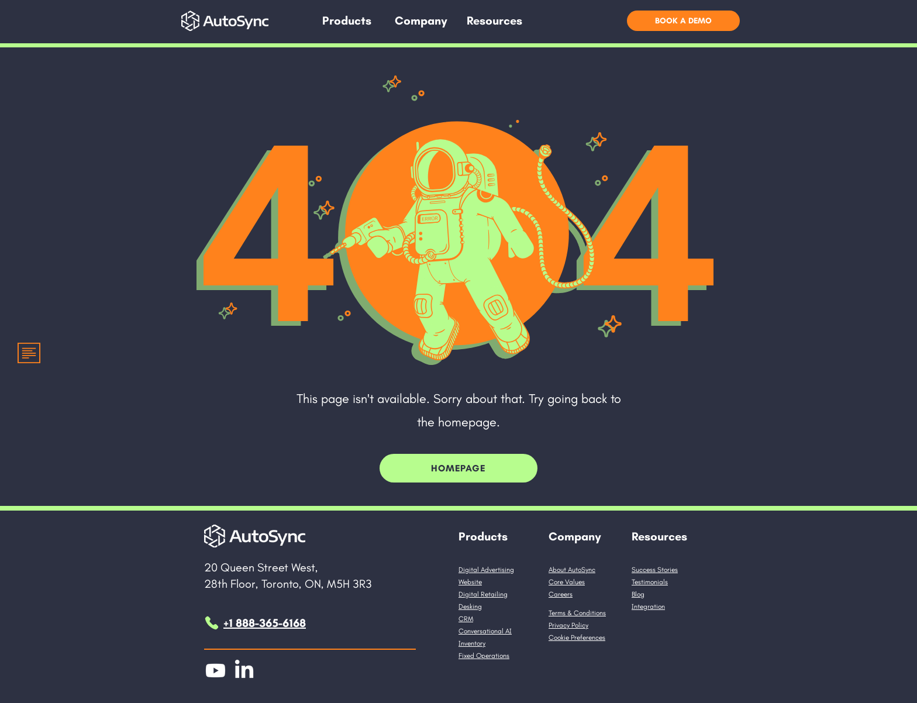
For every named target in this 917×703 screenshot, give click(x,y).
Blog (638, 594)
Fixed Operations (483, 656)
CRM (465, 619)
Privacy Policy (568, 625)
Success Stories (655, 570)
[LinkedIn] (244, 670)
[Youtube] (215, 670)
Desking (470, 606)
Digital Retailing (483, 594)
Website (470, 582)
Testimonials (650, 582)
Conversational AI (485, 631)
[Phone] (211, 622)
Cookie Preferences (577, 637)
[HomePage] (458, 468)
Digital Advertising (486, 570)
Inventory (471, 643)
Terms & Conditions (577, 613)
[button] (347, 20)
